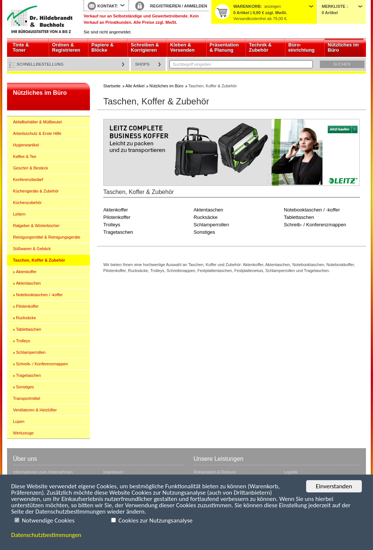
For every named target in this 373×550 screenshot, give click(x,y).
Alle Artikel (135, 86)
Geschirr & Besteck (30, 168)
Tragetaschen (28, 375)
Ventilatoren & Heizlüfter (35, 410)
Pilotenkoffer (27, 306)
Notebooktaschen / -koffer (39, 294)
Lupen (19, 421)
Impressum (113, 472)
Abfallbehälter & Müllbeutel (37, 122)
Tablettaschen (28, 329)
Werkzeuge (23, 433)
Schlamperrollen (30, 352)
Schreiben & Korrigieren (145, 47)
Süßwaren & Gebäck (32, 248)
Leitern (19, 214)
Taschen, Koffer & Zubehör (39, 260)
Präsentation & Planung (224, 47)
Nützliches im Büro (343, 47)
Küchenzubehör (27, 202)
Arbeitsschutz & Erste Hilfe (37, 133)
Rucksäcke (26, 318)
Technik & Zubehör (260, 47)
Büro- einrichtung (301, 47)
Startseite (39, 19)
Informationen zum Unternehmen (43, 472)
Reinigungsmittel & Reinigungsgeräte (46, 237)
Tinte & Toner (21, 47)
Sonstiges (25, 387)
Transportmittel (26, 398)
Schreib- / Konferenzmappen (42, 364)
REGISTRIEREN (165, 6)
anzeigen (272, 6)
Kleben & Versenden (182, 47)
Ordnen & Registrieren (66, 47)
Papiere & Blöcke (102, 47)
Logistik (291, 472)
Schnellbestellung (40, 64)
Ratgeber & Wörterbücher (36, 225)
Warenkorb (246, 6)
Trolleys (23, 341)
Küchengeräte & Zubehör (36, 191)
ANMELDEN (195, 6)
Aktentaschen (28, 283)
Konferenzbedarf (28, 179)
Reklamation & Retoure (215, 472)
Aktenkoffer (26, 271)
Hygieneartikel (26, 145)
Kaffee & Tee (24, 156)
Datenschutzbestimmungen (46, 535)
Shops (142, 64)
